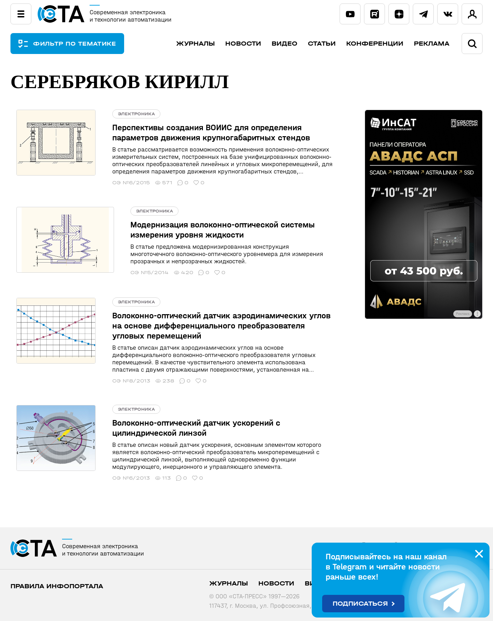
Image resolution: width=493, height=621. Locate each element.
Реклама (431, 43)
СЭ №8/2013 (119, 380)
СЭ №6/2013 (119, 477)
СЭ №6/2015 (119, 183)
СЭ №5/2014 (119, 272)
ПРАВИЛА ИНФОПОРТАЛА (56, 585)
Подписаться (360, 603)
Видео (284, 43)
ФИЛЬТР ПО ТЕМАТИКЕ (80, 43)
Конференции (374, 43)
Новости (243, 43)
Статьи (322, 43)
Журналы (195, 43)
